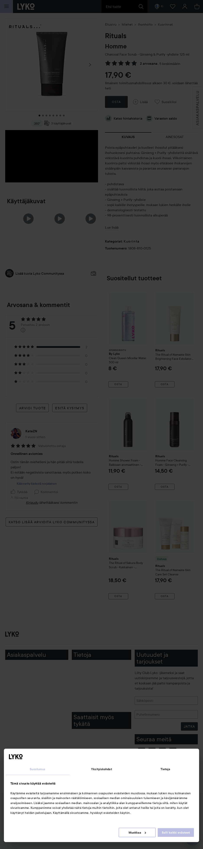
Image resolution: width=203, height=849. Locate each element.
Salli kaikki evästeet (176, 832)
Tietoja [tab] (165, 769)
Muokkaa (137, 832)
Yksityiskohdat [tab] (101, 769)
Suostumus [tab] (37, 769)
